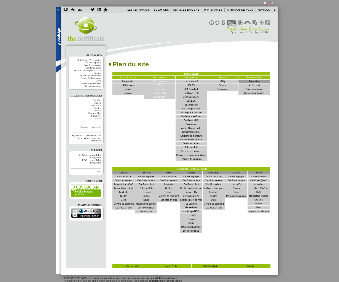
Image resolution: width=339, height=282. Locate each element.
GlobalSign (213, 172)
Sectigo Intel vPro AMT (191, 200)
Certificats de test (191, 143)
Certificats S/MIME (191, 132)
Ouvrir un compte (254, 89)
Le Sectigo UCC (191, 211)
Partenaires (254, 81)
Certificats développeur (191, 188)
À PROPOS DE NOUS (240, 9)
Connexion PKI (146, 211)
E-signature (191, 124)
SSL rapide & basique (191, 112)
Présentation (128, 81)
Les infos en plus (93, 86)
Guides (123, 196)
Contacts (128, 93)
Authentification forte (191, 128)
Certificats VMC (191, 120)
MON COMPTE (267, 9)
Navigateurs (222, 89)
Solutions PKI (191, 147)
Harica (98, 118)
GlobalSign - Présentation (89, 60)
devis (250, 265)
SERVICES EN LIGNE (186, 9)
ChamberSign (94, 113)
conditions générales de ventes (165, 280)
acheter (132, 265)
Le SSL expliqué (93, 62)
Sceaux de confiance (191, 151)
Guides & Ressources (91, 78)
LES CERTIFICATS (138, 9)
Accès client (254, 85)
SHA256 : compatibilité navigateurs (89, 156)
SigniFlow (96, 115)
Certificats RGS (191, 93)
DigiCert (97, 100)
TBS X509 (96, 105)
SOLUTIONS (161, 9)
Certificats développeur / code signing (87, 71)
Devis (98, 80)
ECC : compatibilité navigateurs (91, 161)
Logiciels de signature (191, 159)
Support (222, 85)
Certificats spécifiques (191, 116)
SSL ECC (191, 101)
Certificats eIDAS (191, 97)
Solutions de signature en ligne (191, 155)
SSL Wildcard (191, 105)
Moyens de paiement (91, 83)
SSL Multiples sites (191, 108)
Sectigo (97, 108)
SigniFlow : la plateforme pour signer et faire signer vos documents (86, 138)
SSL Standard (191, 89)
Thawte (97, 102)
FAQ (99, 171)
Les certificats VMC (123, 184)
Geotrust (97, 110)
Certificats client (93, 67)
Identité (128, 89)
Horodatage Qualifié (258, 196)
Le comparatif (191, 81)
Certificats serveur (92, 65)
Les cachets (258, 184)
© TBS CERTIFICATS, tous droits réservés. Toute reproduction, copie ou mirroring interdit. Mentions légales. (121, 278)
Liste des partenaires (254, 93)
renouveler (211, 265)
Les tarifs (123, 192)
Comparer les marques (90, 127)
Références (128, 85)
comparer (172, 265)
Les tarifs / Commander (90, 75)
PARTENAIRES (213, 9)
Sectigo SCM (191, 192)
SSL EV (191, 85)
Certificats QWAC (258, 180)
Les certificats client (123, 188)
